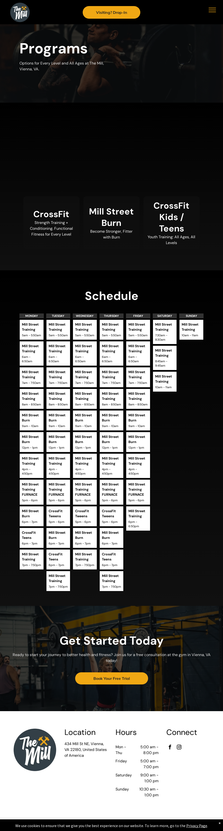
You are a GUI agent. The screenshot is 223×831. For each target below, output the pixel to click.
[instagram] (179, 748)
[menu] (212, 10)
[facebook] (169, 748)
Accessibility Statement (111, 826)
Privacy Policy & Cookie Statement (110, 822)
